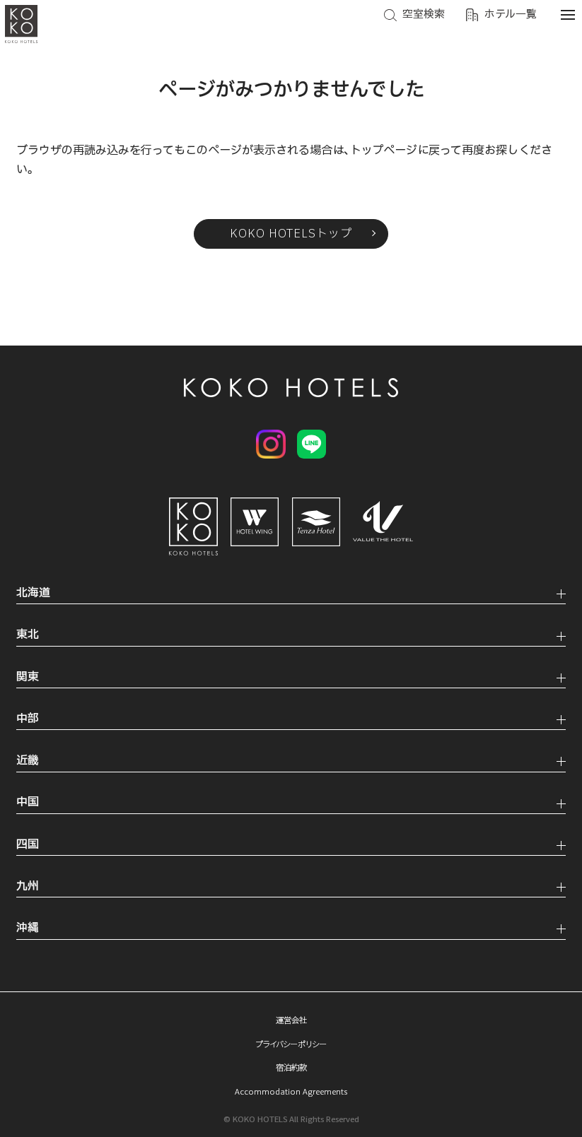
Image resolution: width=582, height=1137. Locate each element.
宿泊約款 (291, 1067)
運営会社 (291, 1019)
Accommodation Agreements (291, 1091)
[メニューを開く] (567, 14)
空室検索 (423, 14)
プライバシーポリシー (291, 1043)
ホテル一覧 (510, 14)
